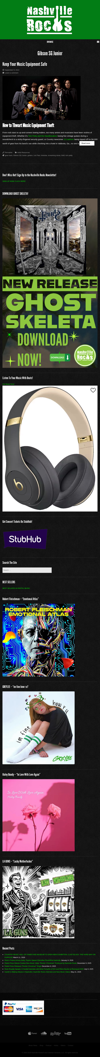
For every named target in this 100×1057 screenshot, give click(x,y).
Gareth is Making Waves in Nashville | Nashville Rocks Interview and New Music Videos (37, 972)
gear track (8, 155)
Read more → (87, 143)
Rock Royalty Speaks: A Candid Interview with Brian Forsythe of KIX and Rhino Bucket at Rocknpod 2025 (44, 969)
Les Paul (37, 155)
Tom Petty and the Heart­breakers (42, 136)
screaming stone (54, 155)
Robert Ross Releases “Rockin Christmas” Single (23, 966)
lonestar (44, 155)
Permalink (8, 152)
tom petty (68, 155)
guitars (30, 155)
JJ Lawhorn (69, 139)
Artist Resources (23, 152)
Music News (33, 1045)
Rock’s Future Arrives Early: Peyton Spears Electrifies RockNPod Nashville (33, 960)
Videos (63, 1045)
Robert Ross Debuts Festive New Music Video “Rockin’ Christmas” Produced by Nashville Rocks (41, 963)
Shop (41, 1045)
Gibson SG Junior (20, 155)
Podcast (48, 1045)
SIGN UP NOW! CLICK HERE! (14, 181)
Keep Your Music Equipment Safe (24, 64)
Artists (56, 1045)
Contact (70, 1045)
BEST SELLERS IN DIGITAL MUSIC (16, 588)
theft (63, 155)
